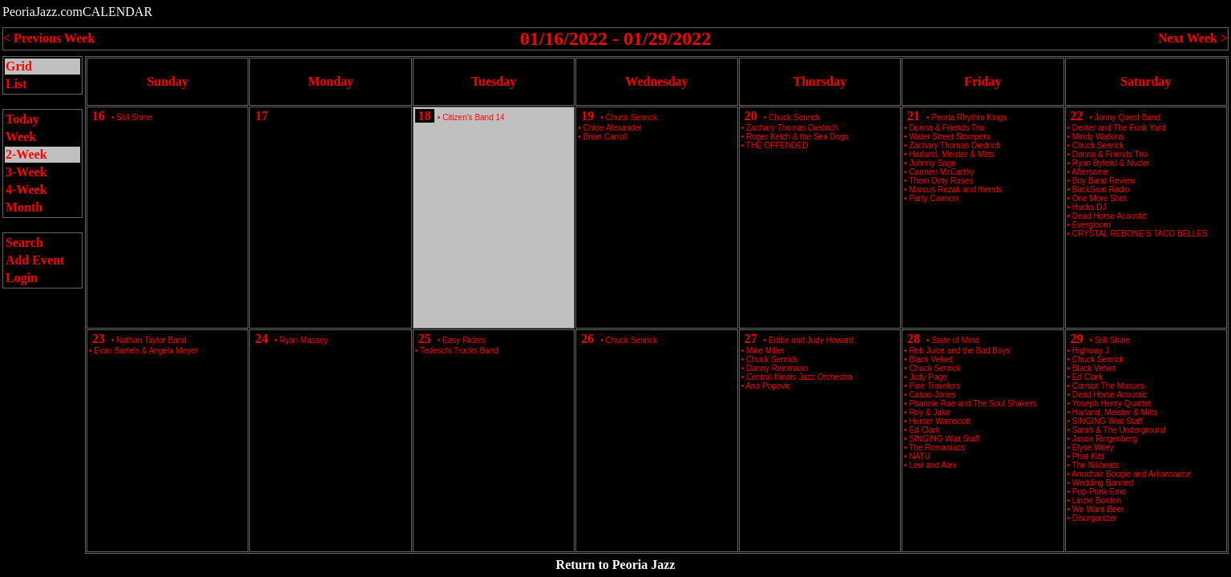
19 (587, 116)
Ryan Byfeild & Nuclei (1110, 163)
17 (261, 116)
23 (98, 338)
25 (424, 338)
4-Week (26, 189)
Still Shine (133, 117)
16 (98, 116)
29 (1077, 338)
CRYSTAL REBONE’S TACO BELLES (1140, 233)
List (16, 84)
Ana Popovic (767, 385)
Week (21, 136)
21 (913, 116)
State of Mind (955, 340)
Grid (19, 66)
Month (24, 207)
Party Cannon (933, 198)
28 (913, 338)
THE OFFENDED (777, 145)
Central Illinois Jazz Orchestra (799, 377)
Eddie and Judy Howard (811, 340)
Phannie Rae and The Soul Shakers (972, 403)
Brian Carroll (605, 136)
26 (587, 338)
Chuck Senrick (631, 117)
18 (424, 116)
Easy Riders (464, 340)
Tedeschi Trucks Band (459, 350)
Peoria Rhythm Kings (969, 117)
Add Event (35, 260)
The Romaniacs (937, 447)
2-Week (26, 154)
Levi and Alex (933, 465)
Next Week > (1193, 38)
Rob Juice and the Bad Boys (959, 350)
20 (751, 116)
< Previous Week (49, 38)
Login (22, 277)
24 (261, 338)
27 (751, 338)
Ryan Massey (304, 340)
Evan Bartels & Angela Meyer (146, 350)
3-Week (26, 172)
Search (24, 242)
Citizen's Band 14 (473, 117)
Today (22, 119)
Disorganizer (1094, 518)
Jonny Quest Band (1127, 117)
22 (1077, 116)
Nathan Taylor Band (151, 340)
